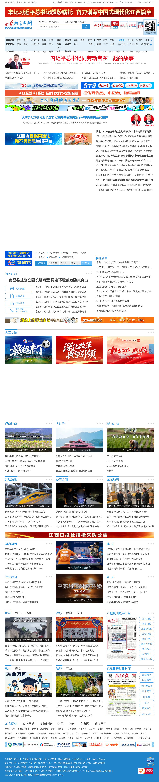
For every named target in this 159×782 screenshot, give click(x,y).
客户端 (131, 40)
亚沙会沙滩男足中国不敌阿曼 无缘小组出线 (128, 563)
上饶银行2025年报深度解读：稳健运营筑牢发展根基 (81, 706)
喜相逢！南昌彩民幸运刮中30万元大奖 (75, 650)
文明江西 (35, 51)
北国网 (61, 729)
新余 (105, 51)
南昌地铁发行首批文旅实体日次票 (113, 170)
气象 (90, 44)
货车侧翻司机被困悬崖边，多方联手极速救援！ (79, 517)
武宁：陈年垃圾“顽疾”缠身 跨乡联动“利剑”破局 (130, 526)
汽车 (59, 51)
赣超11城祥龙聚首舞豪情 (140, 151)
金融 (99, 44)
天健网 (106, 738)
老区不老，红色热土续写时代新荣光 (23, 456)
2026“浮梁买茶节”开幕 (115, 311)
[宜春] (99, 291)
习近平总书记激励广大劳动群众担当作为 (100, 78)
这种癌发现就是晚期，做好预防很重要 (24, 587)
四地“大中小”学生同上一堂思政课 (21, 701)
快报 (44, 40)
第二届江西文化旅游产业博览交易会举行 (116, 165)
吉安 (138, 51)
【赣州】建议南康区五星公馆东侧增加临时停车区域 (60, 292)
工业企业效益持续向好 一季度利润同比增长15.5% (29, 526)
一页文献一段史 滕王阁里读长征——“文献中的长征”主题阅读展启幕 (38, 660)
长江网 (79, 738)
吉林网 (109, 729)
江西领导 (41, 253)
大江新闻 (83, 22)
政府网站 (29, 723)
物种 (99, 40)
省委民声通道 (23, 729)
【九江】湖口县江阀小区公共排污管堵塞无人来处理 (60, 311)
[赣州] (99, 272)
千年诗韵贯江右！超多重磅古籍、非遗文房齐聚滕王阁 (32, 650)
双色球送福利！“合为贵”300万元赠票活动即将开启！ (82, 646)
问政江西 (35, 44)
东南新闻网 (20, 733)
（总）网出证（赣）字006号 (34, 771)
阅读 (82, 40)
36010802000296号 (81, 767)
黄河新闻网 (35, 738)
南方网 (135, 733)
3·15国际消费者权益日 (118, 466)
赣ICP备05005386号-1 (57, 767)
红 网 (53, 729)
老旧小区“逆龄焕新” (140, 170)
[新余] (99, 296)
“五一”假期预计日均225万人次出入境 (74, 715)
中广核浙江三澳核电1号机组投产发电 (23, 582)
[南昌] (99, 262)
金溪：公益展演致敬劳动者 (115, 301)
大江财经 (10, 51)
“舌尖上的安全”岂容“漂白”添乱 (20, 466)
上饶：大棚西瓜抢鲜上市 (114, 286)
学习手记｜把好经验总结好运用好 (58, 78)
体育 (26, 44)
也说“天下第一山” (65, 461)
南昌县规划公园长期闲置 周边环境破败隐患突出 (48, 280)
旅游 (76, 40)
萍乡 (98, 51)
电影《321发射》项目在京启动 (122, 597)
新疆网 (54, 738)
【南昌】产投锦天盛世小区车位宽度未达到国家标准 (60, 287)
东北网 (100, 729)
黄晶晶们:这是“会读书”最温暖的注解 (74, 470)
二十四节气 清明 (115, 456)
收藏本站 (22, 2)
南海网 (62, 738)
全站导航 (33, 2)
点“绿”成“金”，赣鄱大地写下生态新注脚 (25, 461)
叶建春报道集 (149, 124)
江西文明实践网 (144, 738)
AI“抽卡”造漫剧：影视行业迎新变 (123, 582)
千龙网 (116, 733)
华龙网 (117, 729)
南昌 (76, 51)
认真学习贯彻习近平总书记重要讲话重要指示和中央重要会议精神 (64, 117)
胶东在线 (86, 733)
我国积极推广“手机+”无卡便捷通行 (73, 711)
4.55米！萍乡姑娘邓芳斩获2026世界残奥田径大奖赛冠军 (130, 277)
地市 (72, 723)
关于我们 (8, 759)
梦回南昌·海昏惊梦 (65, 466)
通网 (78, 733)
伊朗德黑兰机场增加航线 (139, 185)
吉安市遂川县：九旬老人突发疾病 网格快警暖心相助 (82, 526)
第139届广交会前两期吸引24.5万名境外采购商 (27, 559)
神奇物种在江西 (79, 253)
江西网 (139, 40)
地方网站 (11, 723)
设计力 (68, 44)
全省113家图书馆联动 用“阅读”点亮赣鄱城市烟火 (29, 646)
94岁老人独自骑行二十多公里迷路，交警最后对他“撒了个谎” (86, 521)
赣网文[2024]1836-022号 (14, 771)
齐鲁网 (71, 738)
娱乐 (26, 40)
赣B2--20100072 (35, 767)
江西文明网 (117, 738)
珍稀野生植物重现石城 (113, 272)
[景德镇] (100, 311)
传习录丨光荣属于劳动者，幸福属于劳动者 (139, 73)
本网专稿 (41, 257)
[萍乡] (99, 277)
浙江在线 (44, 729)
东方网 (138, 729)
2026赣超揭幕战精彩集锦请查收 (111, 151)
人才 (19, 51)
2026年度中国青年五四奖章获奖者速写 (24, 563)
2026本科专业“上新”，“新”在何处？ (22, 521)
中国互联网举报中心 (55, 775)
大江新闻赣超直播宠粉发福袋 (137, 136)
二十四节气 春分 (115, 461)
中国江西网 (10, 729)
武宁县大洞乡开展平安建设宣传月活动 (126, 521)
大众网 (92, 729)
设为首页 (11, 2)
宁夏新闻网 (41, 733)
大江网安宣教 (67, 257)
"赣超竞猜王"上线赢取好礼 (109, 146)
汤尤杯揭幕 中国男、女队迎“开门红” (125, 568)
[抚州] (99, 301)
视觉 (59, 44)
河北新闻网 (129, 738)
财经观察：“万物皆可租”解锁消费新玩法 (25, 512)
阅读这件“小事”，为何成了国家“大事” (74, 456)
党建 (59, 40)
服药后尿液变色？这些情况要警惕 (22, 601)
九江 (82, 51)
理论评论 (35, 40)
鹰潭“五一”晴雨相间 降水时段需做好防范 (122, 306)
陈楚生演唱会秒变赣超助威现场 (122, 601)
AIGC (59, 47)
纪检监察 (53, 257)
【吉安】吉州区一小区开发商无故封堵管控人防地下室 (61, 302)
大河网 (144, 733)
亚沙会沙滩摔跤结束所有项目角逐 (136, 190)
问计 (90, 40)
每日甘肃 (88, 738)
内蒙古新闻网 (55, 733)
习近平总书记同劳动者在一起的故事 (92, 58)
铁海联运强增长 (145, 165)
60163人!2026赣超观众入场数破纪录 (114, 141)
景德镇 (90, 51)
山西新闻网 (71, 729)
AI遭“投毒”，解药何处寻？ (18, 470)
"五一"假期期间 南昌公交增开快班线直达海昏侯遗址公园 (124, 180)
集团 (60, 723)
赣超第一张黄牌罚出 (142, 141)
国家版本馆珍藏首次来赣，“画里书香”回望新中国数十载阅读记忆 (37, 655)
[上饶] (99, 286)
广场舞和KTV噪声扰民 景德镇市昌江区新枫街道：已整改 (124, 175)
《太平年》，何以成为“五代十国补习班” (127, 592)
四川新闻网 (106, 733)
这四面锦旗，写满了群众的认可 (71, 512)
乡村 (106, 44)
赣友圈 (68, 51)
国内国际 (10, 44)
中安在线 (126, 733)
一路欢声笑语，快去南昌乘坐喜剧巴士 (121, 262)
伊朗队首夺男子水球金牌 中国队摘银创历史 (128, 549)
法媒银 (121, 40)
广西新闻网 (22, 738)
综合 (44, 51)
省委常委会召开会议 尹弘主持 (35, 123)
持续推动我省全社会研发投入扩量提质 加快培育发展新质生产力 (79, 123)
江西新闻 (10, 40)
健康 (112, 44)
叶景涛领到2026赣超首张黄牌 (137, 146)
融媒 (112, 40)
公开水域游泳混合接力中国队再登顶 (125, 559)
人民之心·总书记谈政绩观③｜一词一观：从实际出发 (28, 73)
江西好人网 (133, 44)
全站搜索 (41, 27)
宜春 (125, 51)
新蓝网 (45, 738)
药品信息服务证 (107, 771)
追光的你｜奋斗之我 (129, 78)
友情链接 (46, 723)
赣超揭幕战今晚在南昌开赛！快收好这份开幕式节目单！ (124, 160)
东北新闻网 (68, 733)
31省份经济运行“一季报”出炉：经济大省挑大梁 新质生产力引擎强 (38, 517)
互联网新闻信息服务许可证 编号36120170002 (83, 771)
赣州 (118, 51)
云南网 (31, 733)
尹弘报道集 (136, 124)
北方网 (35, 729)
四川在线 (82, 729)
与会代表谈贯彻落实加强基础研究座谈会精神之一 (65, 73)
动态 (26, 51)
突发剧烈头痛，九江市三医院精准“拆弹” (127, 512)
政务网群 (101, 723)
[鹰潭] (99, 306)
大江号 (68, 40)
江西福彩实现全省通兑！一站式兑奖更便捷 (77, 660)
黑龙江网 (148, 729)
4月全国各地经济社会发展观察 (111, 185)
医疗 (76, 44)
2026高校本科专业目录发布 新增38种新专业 (26, 711)
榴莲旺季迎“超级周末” (16, 597)
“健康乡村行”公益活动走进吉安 (117, 282)
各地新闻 (102, 258)
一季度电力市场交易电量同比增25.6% (23, 568)
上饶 (131, 51)
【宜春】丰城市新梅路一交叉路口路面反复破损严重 (60, 297)
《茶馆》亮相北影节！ (107, 190)
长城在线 (9, 733)
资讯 (51, 44)
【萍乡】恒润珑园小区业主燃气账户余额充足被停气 (60, 306)
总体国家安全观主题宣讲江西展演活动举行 (26, 706)
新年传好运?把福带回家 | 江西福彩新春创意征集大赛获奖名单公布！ (89, 655)
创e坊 (65, 253)
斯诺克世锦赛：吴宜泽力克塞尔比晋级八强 (128, 554)
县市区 (84, 723)
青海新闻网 (10, 738)
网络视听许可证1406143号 (56, 771)
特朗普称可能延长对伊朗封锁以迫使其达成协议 (28, 554)
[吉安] (99, 282)
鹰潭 (111, 51)
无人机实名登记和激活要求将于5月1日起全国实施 (80, 701)
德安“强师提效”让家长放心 (18, 715)
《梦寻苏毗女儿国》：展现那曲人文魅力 (127, 587)
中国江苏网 (128, 729)
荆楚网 (98, 738)
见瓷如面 (122, 44)
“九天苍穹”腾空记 (14, 592)
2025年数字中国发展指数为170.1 (21, 549)
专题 (51, 40)
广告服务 (17, 759)
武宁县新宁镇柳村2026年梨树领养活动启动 (128, 517)
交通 (51, 51)
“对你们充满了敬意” (14, 78)
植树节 (110, 470)
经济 (105, 40)
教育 (44, 44)
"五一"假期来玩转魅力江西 (109, 136)
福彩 (19, 44)
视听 (19, 40)
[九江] (99, 267)
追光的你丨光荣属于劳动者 (94, 73)
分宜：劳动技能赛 (111, 296)
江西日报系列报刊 (72, 22)
